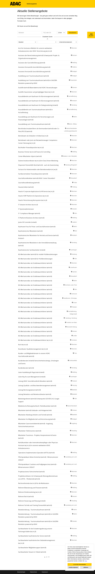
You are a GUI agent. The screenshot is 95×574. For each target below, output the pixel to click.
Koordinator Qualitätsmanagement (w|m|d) (33, 349)
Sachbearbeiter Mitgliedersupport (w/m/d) (32, 548)
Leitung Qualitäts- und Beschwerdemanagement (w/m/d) (37, 385)
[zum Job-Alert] (91, 35)
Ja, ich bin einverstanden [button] (79, 564)
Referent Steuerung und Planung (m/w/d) (31, 501)
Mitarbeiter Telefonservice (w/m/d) (29, 431)
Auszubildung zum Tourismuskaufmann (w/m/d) (34, 124)
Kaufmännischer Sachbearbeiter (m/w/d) (31, 250)
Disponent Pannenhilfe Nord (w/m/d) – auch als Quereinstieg (38, 165)
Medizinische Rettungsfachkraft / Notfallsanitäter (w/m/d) (37, 406)
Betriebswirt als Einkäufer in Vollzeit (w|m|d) (33, 136)
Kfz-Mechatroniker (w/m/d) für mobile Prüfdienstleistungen (37, 254)
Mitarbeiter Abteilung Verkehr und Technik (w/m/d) (35, 415)
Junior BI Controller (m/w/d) (27, 222)
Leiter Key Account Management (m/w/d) (31, 377)
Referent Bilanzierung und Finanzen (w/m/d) (32, 488)
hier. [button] (86, 561)
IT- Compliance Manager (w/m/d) (29, 213)
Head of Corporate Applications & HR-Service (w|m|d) (36, 191)
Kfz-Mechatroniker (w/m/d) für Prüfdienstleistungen (35, 259)
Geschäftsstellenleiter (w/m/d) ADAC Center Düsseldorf (36, 178)
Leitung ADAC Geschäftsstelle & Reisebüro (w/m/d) (35, 381)
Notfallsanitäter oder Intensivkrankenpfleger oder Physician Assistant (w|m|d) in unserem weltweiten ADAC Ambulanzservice (38, 445)
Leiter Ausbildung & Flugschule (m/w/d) (31, 372)
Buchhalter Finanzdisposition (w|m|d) (31, 147)
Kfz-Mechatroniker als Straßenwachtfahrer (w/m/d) (35, 263)
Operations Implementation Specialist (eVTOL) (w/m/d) (36, 453)
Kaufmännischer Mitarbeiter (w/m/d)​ (30, 231)
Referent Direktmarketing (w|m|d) (29, 492)
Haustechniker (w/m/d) (26, 187)
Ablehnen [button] (85, 567)
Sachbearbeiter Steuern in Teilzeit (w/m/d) (32, 552)
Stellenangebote (32, 4)
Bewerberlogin (21, 572)
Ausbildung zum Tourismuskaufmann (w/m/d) (33, 76)
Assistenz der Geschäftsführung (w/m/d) (31, 63)
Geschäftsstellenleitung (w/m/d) (28, 183)
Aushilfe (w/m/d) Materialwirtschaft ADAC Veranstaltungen (37, 88)
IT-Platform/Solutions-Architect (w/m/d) (31, 218)
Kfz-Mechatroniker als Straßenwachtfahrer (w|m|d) (35, 340)
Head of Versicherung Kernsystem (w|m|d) (32, 200)
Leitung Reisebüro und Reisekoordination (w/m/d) (34, 394)
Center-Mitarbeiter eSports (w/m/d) (30, 156)
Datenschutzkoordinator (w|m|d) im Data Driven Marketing (38, 161)
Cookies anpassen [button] (73, 567)
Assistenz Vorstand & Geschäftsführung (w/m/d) (34, 67)
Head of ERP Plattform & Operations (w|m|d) (33, 196)
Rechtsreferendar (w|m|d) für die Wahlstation (33, 483)
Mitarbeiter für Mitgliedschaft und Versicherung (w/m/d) (36, 419)
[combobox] (61, 32)
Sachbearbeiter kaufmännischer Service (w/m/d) (34, 536)
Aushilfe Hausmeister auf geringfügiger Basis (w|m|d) (36, 92)
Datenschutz (33, 572)
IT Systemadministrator (26, 209)
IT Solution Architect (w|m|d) (28, 205)
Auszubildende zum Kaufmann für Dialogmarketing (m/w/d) (38, 105)
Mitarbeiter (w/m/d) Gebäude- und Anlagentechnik (35, 410)
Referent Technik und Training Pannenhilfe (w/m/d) (35, 505)
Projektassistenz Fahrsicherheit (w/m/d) (31, 472)
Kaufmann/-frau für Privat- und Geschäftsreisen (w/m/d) (36, 227)
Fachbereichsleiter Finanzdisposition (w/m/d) (33, 174)
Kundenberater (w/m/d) (26, 368)
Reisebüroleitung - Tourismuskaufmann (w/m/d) (34, 510)
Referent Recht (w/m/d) (26, 496)
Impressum (45, 572)
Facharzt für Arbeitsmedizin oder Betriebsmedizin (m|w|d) (37, 169)
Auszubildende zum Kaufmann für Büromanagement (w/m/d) (38, 96)
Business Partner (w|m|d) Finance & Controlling (34, 152)
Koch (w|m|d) (23, 345)
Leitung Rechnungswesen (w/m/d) (29, 390)
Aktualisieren (72, 32)
